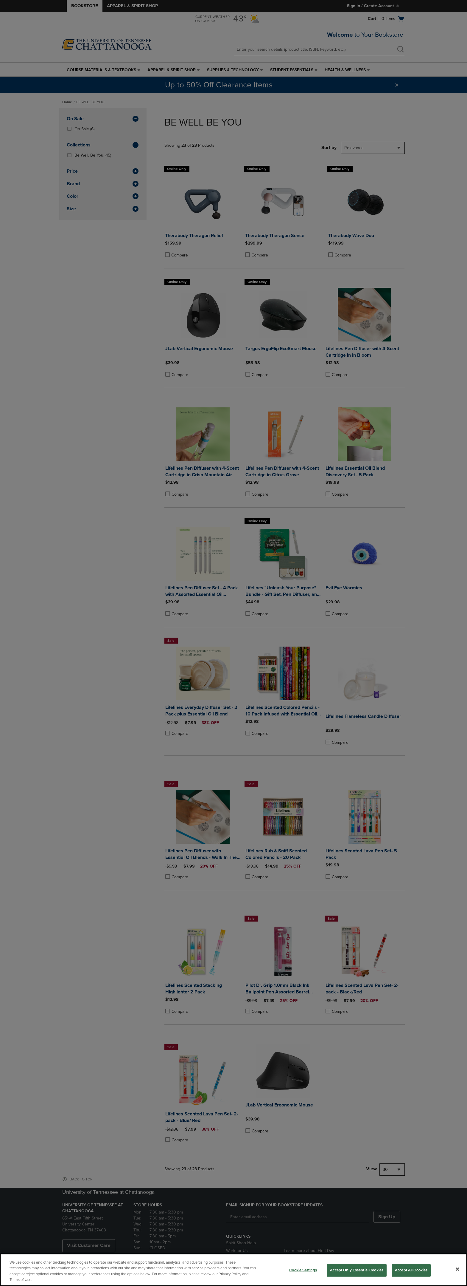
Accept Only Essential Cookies (356, 1270)
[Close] (457, 1269)
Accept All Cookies (411, 1270)
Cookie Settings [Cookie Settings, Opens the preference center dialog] (303, 1270)
